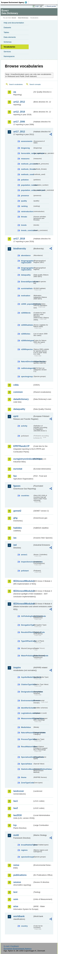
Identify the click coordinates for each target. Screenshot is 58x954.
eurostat (17, 469)
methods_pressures (27, 164)
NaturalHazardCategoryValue (27, 733)
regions (24, 850)
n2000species (27, 349)
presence (25, 195)
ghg (15, 518)
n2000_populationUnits (27, 304)
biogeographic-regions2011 (27, 269)
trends (24, 225)
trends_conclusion (27, 230)
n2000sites (25, 334)
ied (15, 545)
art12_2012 (19, 102)
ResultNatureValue (27, 747)
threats (24, 217)
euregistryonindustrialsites (23, 459)
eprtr (15, 416)
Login (37, 6)
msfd (16, 835)
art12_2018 (19, 112)
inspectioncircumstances (27, 562)
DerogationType (27, 625)
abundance (26, 255)
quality (24, 201)
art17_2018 (19, 238)
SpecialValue (26, 764)
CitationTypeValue (27, 684)
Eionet (14, 18)
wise (15, 906)
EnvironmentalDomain (27, 700)
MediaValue (26, 727)
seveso (17, 882)
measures (25, 159)
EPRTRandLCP (21, 446)
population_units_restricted (27, 190)
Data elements (10, 37)
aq (14, 92)
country (24, 926)
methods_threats (27, 169)
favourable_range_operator (27, 153)
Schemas (8, 42)
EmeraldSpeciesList (27, 282)
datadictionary (21, 399)
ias (14, 538)
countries (25, 495)
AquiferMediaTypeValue (27, 677)
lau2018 (17, 815)
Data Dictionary (23, 18)
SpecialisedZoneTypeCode (27, 757)
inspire (17, 667)
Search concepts (35, 84)
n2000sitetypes (27, 340)
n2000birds (26, 313)
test (15, 892)
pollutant (25, 571)
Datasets (7, 27)
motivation (25, 296)
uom (15, 899)
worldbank (19, 916)
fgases (17, 486)
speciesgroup (27, 376)
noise (16, 865)
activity (24, 426)
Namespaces (9, 56)
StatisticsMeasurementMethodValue (27, 769)
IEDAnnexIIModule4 (23, 604)
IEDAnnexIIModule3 (23, 591)
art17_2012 (19, 131)
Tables (6, 32)
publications (20, 875)
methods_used (27, 174)
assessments (26, 141)
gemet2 (17, 511)
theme (23, 777)
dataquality (26, 275)
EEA (15, 2)
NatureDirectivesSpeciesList (27, 361)
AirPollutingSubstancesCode (27, 616)
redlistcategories (27, 368)
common (18, 392)
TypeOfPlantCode (27, 641)
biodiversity (19, 248)
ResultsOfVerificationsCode (27, 632)
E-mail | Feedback (11, 946)
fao (15, 476)
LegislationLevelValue (27, 713)
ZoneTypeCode (27, 783)
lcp (15, 825)
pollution (25, 180)
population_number (27, 185)
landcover (18, 791)
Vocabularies (9, 47)
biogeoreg (25, 148)
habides (17, 528)
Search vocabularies (16, 84)
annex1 (24, 555)
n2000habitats (27, 325)
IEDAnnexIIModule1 (23, 581)
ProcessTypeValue (27, 739)
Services (7, 52)
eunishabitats (27, 288)
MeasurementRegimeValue (27, 718)
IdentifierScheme (27, 708)
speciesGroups (27, 857)
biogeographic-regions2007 (27, 262)
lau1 (15, 801)
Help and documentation (14, 23)
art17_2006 (19, 121)
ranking (24, 206)
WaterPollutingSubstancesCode (27, 656)
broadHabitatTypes (27, 845)
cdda (16, 385)
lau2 (15, 808)
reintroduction (27, 211)
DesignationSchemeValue (27, 692)
